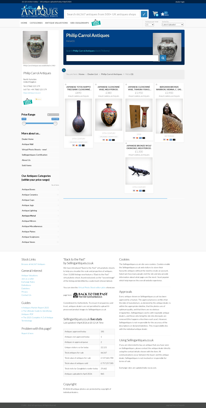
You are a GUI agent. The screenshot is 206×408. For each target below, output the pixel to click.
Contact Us (26, 295)
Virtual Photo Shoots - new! (34, 149)
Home (24, 23)
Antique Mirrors (29, 221)
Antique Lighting (29, 210)
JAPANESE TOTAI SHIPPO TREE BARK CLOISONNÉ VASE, (78, 89)
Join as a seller (27, 278)
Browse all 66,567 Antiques (33, 264)
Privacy (24, 291)
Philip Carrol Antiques (111, 74)
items (38, 99)
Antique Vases (28, 242)
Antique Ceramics (30, 194)
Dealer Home (27, 139)
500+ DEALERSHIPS (79, 23)
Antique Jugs (28, 205)
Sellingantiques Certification (34, 155)
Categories (36, 23)
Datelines (25, 288)
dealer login (180, 2)
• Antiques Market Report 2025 (35, 307)
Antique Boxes (28, 189)
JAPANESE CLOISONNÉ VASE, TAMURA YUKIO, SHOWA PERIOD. (139, 89)
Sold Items (26, 165)
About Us (26, 160)
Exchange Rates (28, 282)
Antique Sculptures (30, 237)
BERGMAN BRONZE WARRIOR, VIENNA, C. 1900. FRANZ (169, 89)
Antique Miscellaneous (32, 226)
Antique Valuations (56, 23)
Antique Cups (28, 200)
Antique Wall (27, 144)
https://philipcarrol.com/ (32, 93)
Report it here (27, 333)
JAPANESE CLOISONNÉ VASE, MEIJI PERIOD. (109, 88)
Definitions (26, 285)
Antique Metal (29, 215)
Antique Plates (28, 231)
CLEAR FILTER (53, 115)
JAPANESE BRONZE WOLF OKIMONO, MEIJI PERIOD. (138, 146)
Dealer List (93, 74)
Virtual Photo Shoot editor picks (92, 287)
